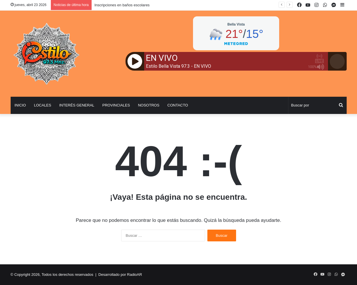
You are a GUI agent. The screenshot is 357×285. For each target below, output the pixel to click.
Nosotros (148, 105)
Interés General (76, 105)
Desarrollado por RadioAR (120, 274)
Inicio (20, 105)
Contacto (177, 105)
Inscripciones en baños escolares (122, 5)
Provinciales (116, 105)
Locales (42, 105)
